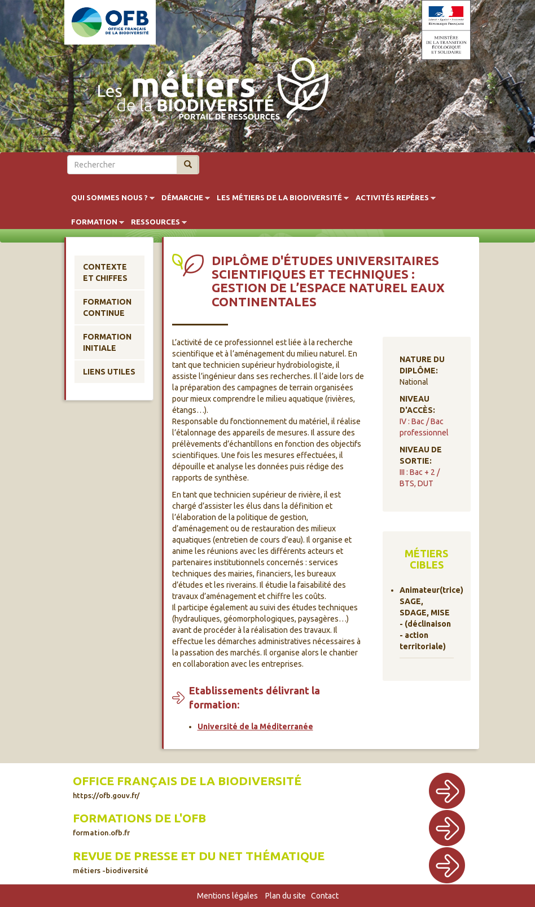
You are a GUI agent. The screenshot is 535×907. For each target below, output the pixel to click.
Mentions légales (227, 895)
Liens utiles (109, 371)
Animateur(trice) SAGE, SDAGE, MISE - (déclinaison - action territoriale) (427, 618)
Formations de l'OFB (139, 824)
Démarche (182, 197)
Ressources (155, 222)
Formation (94, 222)
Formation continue (107, 307)
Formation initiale (107, 342)
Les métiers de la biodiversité (279, 197)
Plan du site (285, 895)
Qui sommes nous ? (109, 197)
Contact (325, 895)
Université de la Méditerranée (255, 726)
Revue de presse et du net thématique (198, 861)
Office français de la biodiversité (187, 786)
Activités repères (392, 197)
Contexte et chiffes (105, 272)
